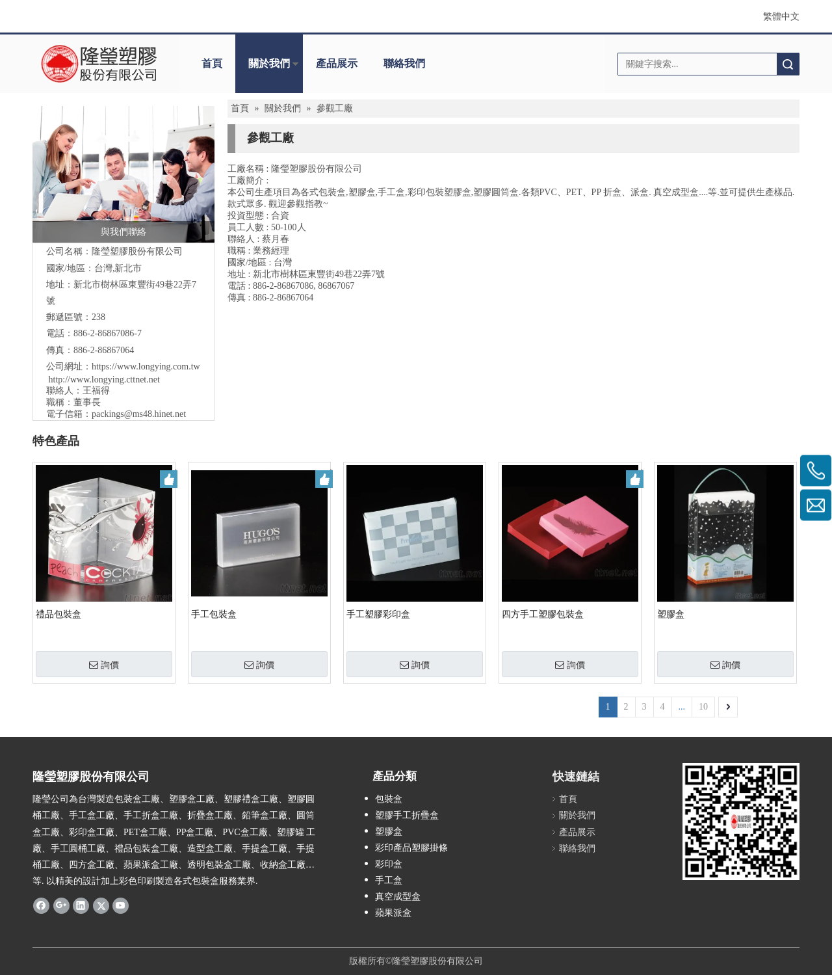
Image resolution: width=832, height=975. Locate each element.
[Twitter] (101, 904)
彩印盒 (388, 864)
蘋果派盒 (393, 913)
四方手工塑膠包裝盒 (543, 614)
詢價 (104, 665)
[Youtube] (120, 904)
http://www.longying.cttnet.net (104, 379)
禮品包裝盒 (58, 614)
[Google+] (61, 904)
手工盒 (388, 880)
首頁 (212, 63)
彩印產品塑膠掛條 (411, 848)
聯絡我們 (404, 63)
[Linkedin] (81, 904)
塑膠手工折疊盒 (407, 815)
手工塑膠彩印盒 (378, 614)
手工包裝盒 (214, 614)
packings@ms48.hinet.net (139, 414)
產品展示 (337, 63)
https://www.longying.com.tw (146, 366)
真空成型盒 (398, 897)
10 (703, 707)
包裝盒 (388, 799)
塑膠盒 (670, 614)
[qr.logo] (741, 821)
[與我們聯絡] (123, 174)
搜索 (788, 64)
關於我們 (269, 63)
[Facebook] (41, 904)
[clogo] (99, 64)
